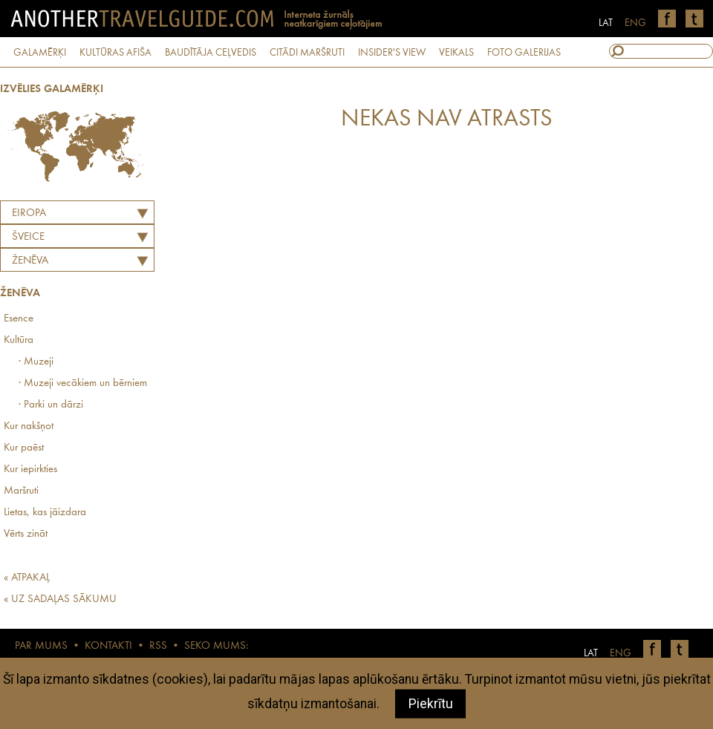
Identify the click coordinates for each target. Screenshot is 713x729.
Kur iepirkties (30, 469)
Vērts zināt (26, 534)
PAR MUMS (41, 646)
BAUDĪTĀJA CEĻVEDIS (210, 53)
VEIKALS (456, 53)
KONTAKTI (108, 646)
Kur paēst (24, 448)
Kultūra (18, 340)
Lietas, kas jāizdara (45, 512)
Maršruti (21, 491)
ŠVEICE (28, 237)
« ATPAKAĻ (27, 577)
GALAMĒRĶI (39, 53)
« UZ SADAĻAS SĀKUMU (60, 599)
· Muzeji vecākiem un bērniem (83, 383)
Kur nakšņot (28, 426)
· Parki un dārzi (51, 405)
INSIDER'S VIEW (392, 53)
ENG (635, 23)
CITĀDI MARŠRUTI (307, 53)
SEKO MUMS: (216, 646)
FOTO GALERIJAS (524, 53)
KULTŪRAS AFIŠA (115, 53)
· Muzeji (36, 361)
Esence (18, 318)
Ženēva (30, 261)
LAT (606, 23)
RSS (158, 646)
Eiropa (29, 213)
